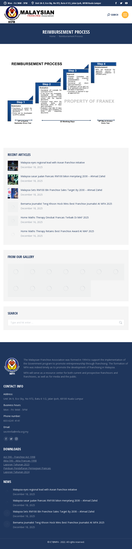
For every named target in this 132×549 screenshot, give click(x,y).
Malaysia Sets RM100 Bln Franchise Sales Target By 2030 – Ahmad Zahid (61, 190)
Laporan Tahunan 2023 (16, 464)
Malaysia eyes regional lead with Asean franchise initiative (53, 162)
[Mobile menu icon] (125, 14)
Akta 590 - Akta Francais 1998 (20, 460)
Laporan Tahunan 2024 (16, 472)
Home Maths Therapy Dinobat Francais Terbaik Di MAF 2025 (55, 217)
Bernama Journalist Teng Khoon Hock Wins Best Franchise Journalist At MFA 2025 (66, 203)
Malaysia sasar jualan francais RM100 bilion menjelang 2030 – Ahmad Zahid (63, 176)
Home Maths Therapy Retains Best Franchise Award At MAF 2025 (57, 231)
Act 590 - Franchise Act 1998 (19, 457)
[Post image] (13, 166)
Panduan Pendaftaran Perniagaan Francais (27, 468)
